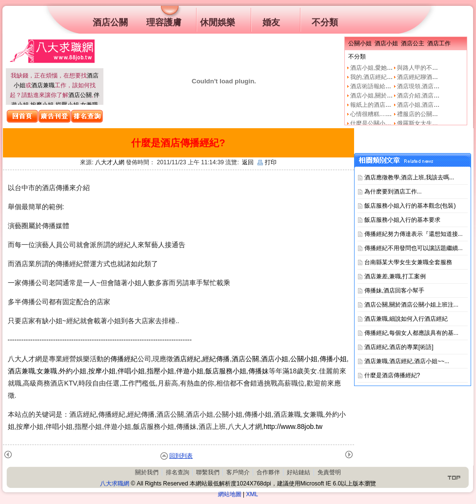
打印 (267, 162)
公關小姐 (303, 359)
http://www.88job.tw (293, 426)
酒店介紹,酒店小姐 (421, 95)
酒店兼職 (43, 85)
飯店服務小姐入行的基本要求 (402, 219)
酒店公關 (80, 95)
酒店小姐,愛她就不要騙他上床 (389, 67)
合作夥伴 (268, 472)
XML (252, 494)
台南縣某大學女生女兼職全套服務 (408, 262)
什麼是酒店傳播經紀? (392, 375)
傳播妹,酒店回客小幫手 (394, 290)
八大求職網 (114, 483)
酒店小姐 (274, 359)
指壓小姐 (160, 371)
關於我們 (147, 472)
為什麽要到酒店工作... (393, 191)
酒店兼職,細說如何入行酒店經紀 (406, 318)
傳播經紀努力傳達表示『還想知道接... (413, 234)
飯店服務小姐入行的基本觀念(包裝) (410, 205)
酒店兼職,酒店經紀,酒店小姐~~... (407, 361)
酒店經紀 (186, 359)
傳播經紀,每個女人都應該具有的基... (411, 333)
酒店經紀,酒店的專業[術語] (399, 347)
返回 (248, 162)
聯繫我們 (207, 472)
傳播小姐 (333, 359)
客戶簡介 (238, 472)
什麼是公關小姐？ (373, 123)
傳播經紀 (124, 359)
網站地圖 (229, 494)
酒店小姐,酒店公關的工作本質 (436, 104)
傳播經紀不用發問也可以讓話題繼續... (413, 248)
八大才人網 (109, 162)
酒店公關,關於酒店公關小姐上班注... (411, 304)
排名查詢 (177, 472)
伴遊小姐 (189, 371)
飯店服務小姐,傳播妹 (237, 371)
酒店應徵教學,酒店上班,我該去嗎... (409, 177)
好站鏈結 (298, 472)
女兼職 (47, 371)
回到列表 (181, 455)
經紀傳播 (216, 359)
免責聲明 (329, 472)
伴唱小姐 (131, 371)
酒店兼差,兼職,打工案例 (395, 276)
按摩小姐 (102, 371)
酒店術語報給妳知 (373, 86)
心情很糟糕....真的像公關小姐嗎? (393, 114)
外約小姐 (72, 371)
